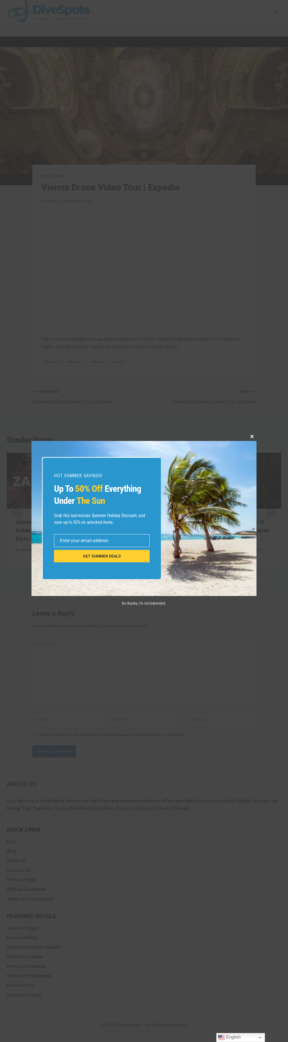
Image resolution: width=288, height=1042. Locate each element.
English (229, 1037)
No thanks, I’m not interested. (144, 603)
